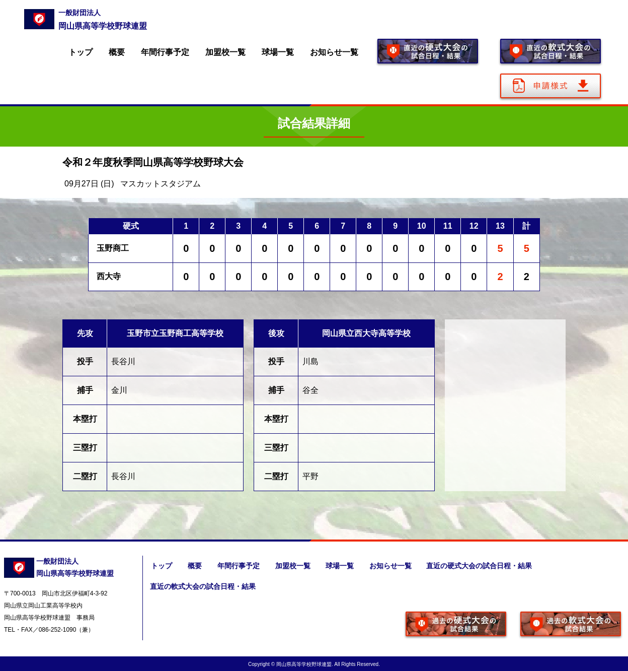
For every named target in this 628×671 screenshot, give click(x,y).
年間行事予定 (165, 52)
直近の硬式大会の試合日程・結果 (482, 566)
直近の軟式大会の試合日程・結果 (202, 586)
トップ (80, 52)
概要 (117, 52)
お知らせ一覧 (334, 52)
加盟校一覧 (225, 52)
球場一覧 (278, 52)
